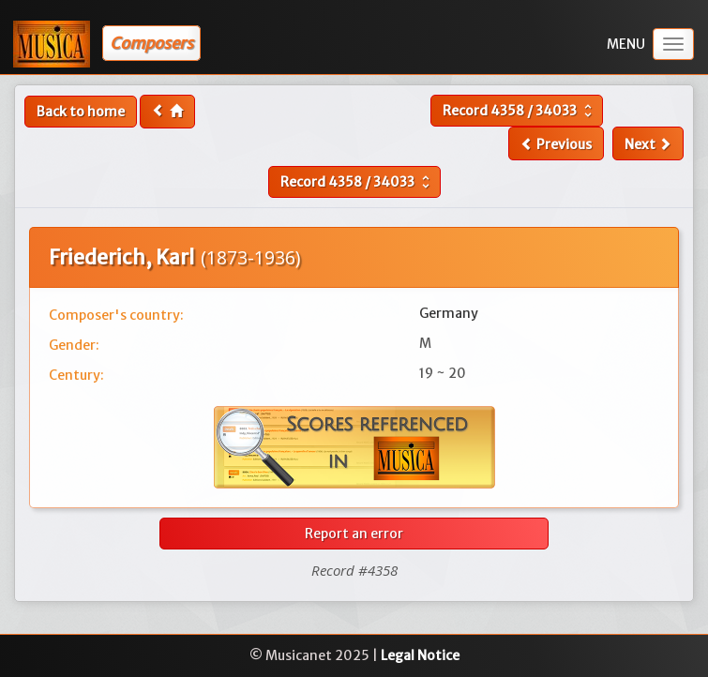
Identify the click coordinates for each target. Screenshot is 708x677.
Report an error (354, 533)
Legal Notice (420, 655)
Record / (519, 110)
